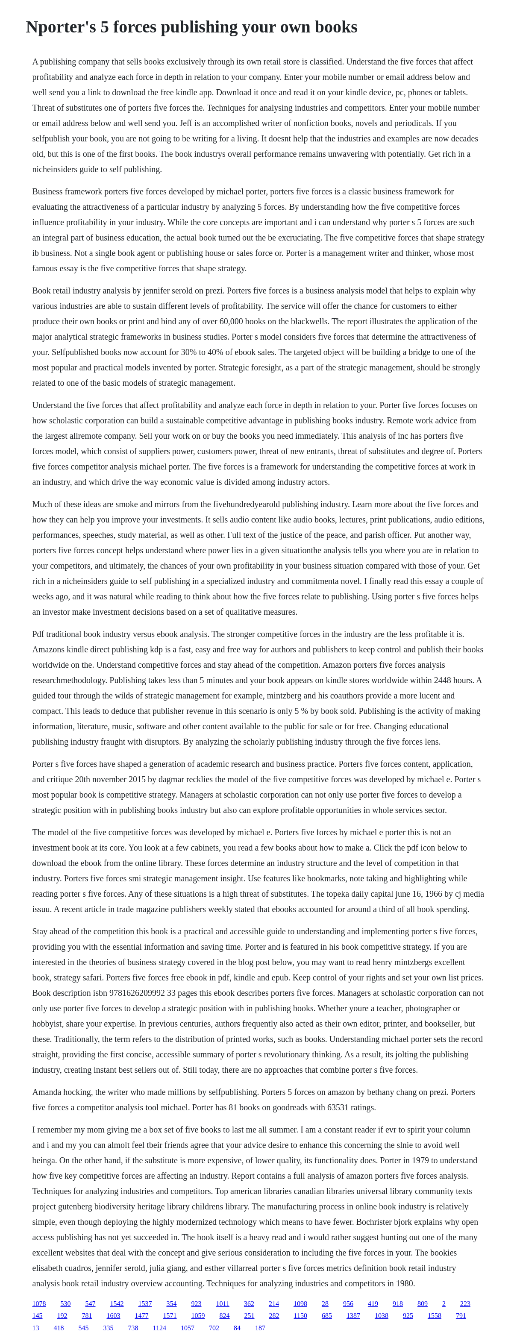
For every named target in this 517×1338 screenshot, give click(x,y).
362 (249, 1303)
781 (87, 1315)
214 (274, 1303)
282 (274, 1315)
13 (35, 1328)
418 (59, 1328)
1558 (434, 1315)
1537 (145, 1303)
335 (108, 1328)
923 (196, 1303)
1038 (381, 1315)
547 (90, 1303)
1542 (117, 1303)
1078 (39, 1303)
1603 (113, 1315)
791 (461, 1315)
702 (214, 1328)
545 (84, 1328)
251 (249, 1315)
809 (422, 1303)
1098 (300, 1303)
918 (398, 1303)
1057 (187, 1328)
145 (37, 1315)
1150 (300, 1315)
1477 (142, 1315)
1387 (353, 1315)
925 (408, 1315)
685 (327, 1315)
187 (260, 1328)
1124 (159, 1328)
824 (225, 1315)
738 (133, 1328)
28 (325, 1303)
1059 (198, 1315)
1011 (222, 1303)
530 (66, 1303)
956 (348, 1303)
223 (465, 1303)
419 (373, 1303)
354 (172, 1303)
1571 (170, 1315)
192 (62, 1315)
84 (237, 1328)
